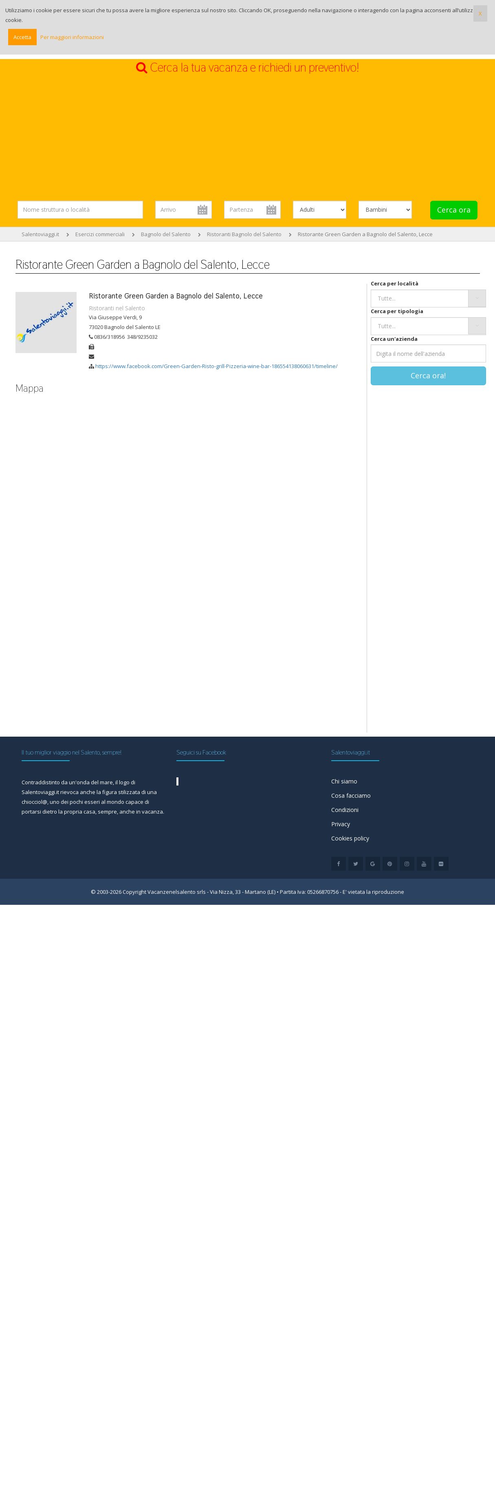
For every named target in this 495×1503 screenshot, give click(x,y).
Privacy (340, 824)
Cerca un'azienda (394, 338)
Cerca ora (454, 210)
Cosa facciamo (351, 795)
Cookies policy (350, 838)
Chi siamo (344, 781)
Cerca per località (394, 283)
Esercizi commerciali (100, 234)
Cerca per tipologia (397, 311)
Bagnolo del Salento (166, 234)
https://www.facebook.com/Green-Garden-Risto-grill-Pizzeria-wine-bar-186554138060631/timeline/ (216, 366)
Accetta (22, 37)
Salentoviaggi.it (40, 234)
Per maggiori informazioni (72, 37)
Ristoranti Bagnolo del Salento (244, 234)
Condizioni (345, 810)
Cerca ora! (428, 375)
